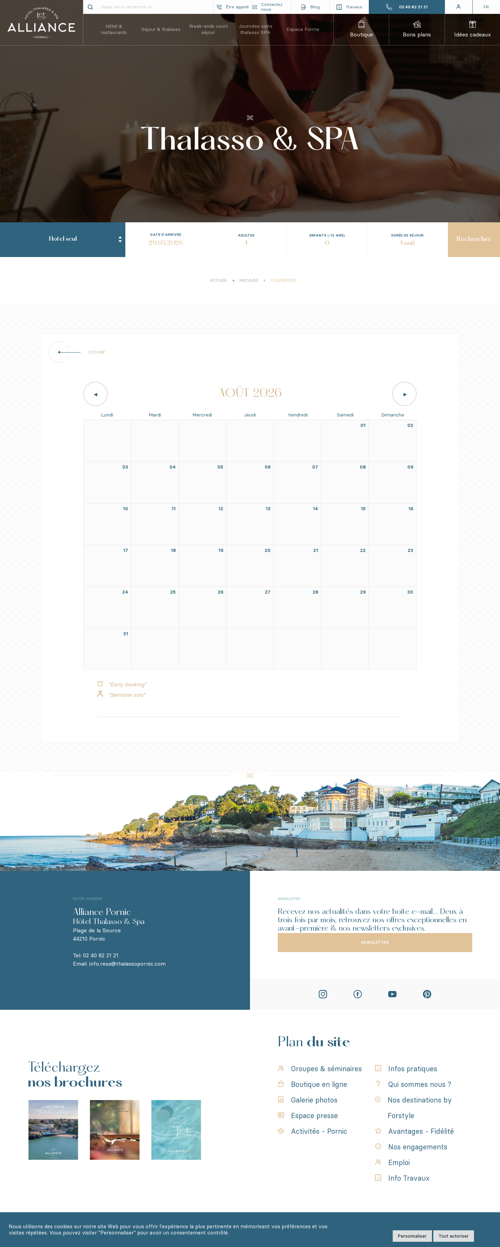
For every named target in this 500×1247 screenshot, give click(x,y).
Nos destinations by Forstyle (413, 1106)
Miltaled (249, 287)
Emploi (392, 1161)
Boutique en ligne (312, 1083)
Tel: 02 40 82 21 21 (95, 955)
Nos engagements (411, 1145)
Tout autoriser (454, 1236)
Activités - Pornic (312, 1129)
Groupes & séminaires (320, 1067)
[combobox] (62, 209)
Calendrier (283, 287)
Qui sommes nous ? (413, 1083)
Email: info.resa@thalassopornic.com (119, 963)
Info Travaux (402, 1176)
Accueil (218, 287)
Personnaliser (412, 1236)
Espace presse (308, 1114)
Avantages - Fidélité (414, 1129)
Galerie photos (308, 1098)
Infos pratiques (406, 1067)
